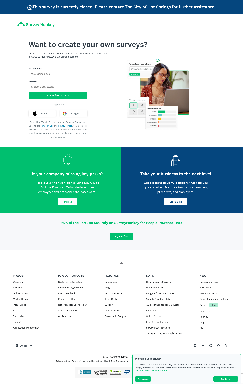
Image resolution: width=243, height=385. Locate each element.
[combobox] (24, 345)
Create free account (58, 95)
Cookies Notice (159, 370)
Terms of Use (47, 125)
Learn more (175, 201)
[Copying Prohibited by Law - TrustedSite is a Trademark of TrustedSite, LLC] (116, 373)
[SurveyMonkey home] (36, 24)
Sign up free (121, 236)
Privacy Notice (142, 370)
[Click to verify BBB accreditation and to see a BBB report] (84, 373)
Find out (67, 201)
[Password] (58, 87)
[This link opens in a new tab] (195, 345)
